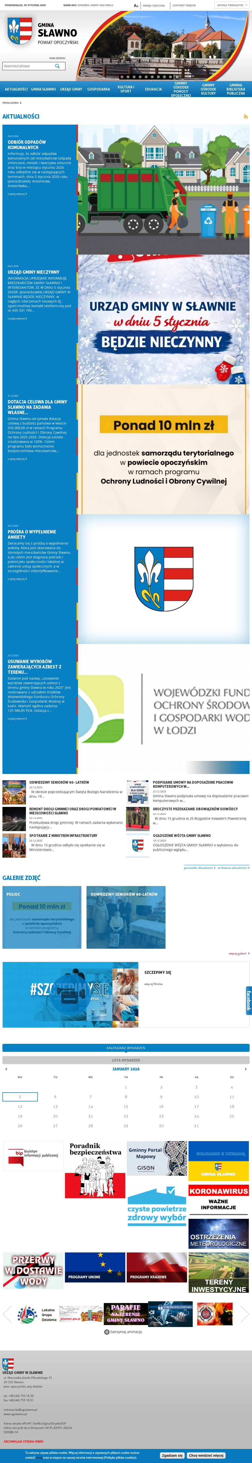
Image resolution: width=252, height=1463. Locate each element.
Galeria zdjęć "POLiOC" (41, 917)
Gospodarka (98, 89)
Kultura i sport (126, 89)
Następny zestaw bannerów (245, 1314)
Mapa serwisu (57, 58)
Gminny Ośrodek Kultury (208, 89)
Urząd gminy (71, 89)
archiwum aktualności (232, 868)
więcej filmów (153, 984)
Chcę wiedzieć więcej (206, 1455)
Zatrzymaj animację (126, 1331)
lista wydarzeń (126, 1060)
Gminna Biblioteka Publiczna (236, 89)
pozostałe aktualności (198, 868)
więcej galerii (237, 953)
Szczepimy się (157, 972)
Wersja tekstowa (154, 5)
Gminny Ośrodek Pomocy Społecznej (181, 89)
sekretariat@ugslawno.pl (20, 1410)
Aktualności (16, 89)
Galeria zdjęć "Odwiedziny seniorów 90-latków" (126, 917)
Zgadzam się (172, 1455)
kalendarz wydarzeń (126, 1048)
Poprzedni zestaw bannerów (7, 1314)
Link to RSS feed (246, 116)
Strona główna (10, 102)
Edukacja (153, 89)
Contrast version (184, 5)
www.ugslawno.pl (15, 1414)
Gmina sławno (43, 89)
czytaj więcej (17, 194)
